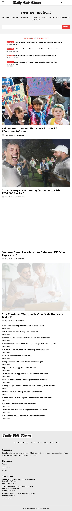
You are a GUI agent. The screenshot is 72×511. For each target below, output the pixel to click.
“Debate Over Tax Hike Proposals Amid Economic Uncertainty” (27, 398)
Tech (3, 498)
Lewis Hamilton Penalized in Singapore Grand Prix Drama (24, 410)
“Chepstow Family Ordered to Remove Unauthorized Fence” (26, 338)
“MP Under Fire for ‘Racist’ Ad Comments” (19, 404)
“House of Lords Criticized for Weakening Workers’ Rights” (25, 350)
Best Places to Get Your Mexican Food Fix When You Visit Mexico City (36, 49)
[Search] (66, 27)
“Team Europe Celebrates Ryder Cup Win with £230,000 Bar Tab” (31, 192)
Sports (4, 490)
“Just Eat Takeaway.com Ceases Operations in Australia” (24, 380)
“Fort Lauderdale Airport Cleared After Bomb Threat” (23, 326)
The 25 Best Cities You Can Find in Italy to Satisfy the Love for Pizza (35, 62)
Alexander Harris (10, 135)
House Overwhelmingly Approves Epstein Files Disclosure (25, 374)
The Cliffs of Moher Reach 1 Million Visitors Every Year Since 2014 (35, 55)
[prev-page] (8, 66)
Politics (4, 483)
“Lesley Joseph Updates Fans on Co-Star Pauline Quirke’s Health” (28, 386)
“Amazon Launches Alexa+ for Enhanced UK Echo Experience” (33, 254)
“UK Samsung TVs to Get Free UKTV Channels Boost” (23, 416)
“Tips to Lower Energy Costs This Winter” (19, 368)
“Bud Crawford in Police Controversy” (17, 356)
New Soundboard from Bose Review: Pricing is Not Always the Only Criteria (38, 42)
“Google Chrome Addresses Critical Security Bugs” (22, 362)
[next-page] (11, 66)
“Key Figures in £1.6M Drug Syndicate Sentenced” (22, 392)
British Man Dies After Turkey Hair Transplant (20, 332)
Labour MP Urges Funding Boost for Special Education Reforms (29, 130)
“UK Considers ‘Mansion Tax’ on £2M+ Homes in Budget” (32, 315)
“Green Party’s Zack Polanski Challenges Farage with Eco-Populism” (29, 344)
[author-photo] (3, 135)
